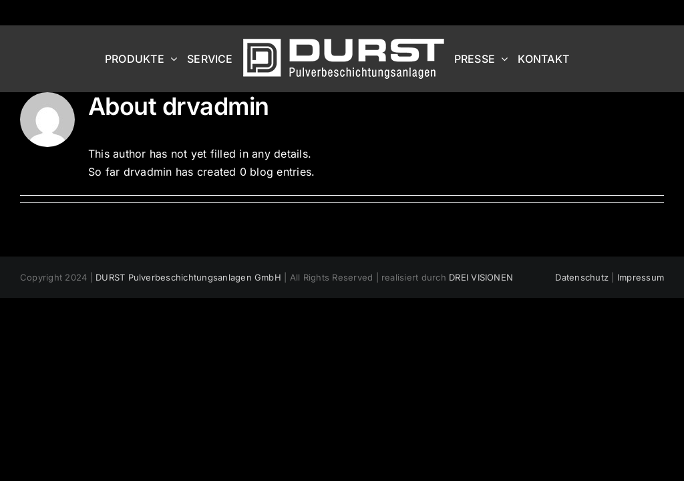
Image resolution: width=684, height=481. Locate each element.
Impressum (640, 277)
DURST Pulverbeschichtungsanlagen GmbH (188, 277)
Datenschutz (582, 277)
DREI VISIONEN (481, 277)
